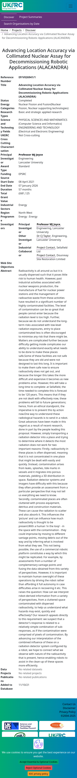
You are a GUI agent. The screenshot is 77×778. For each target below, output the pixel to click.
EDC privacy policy (38, 773)
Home (4, 30)
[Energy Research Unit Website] (20, 736)
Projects (16, 30)
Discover (9, 17)
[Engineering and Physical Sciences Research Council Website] (57, 725)
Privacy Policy (67, 712)
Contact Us (69, 704)
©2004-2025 (68, 716)
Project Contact (46, 247)
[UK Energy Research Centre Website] (57, 736)
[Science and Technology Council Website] (20, 725)
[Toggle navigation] (70, 6)
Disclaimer (69, 708)
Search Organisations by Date (21, 23)
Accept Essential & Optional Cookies (38, 761)
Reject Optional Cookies (38, 767)
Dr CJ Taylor (44, 236)
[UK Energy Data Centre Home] (12, 6)
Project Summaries (30, 17)
